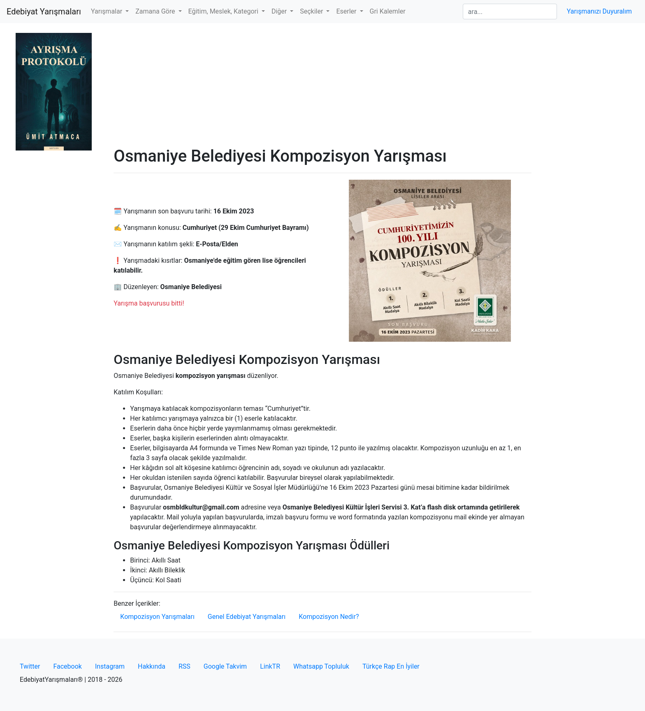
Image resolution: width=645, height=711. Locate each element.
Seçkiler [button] (312, 11)
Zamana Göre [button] (155, 11)
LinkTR (270, 666)
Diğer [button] (279, 11)
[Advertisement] (322, 84)
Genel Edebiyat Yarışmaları (246, 617)
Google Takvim (225, 666)
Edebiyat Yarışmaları (44, 11)
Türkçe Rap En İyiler (391, 666)
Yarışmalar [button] (107, 11)
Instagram (110, 666)
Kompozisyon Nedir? (329, 617)
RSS (184, 666)
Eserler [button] (347, 11)
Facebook (67, 666)
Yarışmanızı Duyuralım (599, 11)
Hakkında (151, 666)
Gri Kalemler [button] (388, 11)
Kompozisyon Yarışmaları (157, 617)
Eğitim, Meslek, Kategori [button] (224, 11)
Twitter (30, 666)
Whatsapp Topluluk (321, 666)
